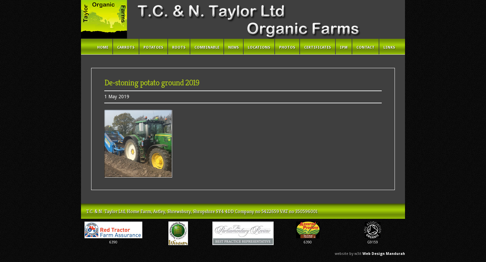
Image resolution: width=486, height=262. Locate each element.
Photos (287, 47)
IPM (344, 47)
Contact (365, 47)
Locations (259, 47)
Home (102, 47)
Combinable (206, 47)
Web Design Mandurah (383, 254)
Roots (179, 47)
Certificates (317, 47)
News (233, 47)
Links (389, 47)
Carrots (126, 47)
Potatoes (153, 47)
